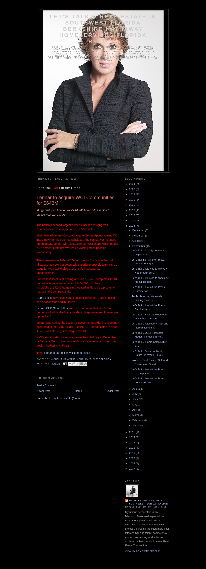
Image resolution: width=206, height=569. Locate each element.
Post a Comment (46, 385)
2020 (132, 204)
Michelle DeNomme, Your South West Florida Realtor (148, 502)
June (135, 399)
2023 (132, 189)
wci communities (79, 352)
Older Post (113, 390)
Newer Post (43, 390)
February (138, 420)
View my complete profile (142, 551)
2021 (132, 199)
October (137, 240)
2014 (132, 437)
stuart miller (60, 352)
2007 (132, 468)
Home (78, 390)
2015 (132, 432)
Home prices (45, 297)
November (138, 235)
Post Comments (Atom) (66, 398)
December (138, 230)
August (136, 388)
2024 (132, 183)
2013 (132, 442)
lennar (48, 352)
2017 (132, 220)
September (139, 246)
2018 (132, 215)
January (137, 425)
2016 (132, 225)
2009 (132, 458)
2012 (132, 447)
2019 (132, 210)
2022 (132, 194)
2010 (132, 452)
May (135, 404)
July (135, 394)
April (135, 409)
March (136, 415)
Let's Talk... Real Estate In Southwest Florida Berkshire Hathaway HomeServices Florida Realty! (103, 28)
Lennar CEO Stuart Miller (52, 308)
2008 (132, 463)
